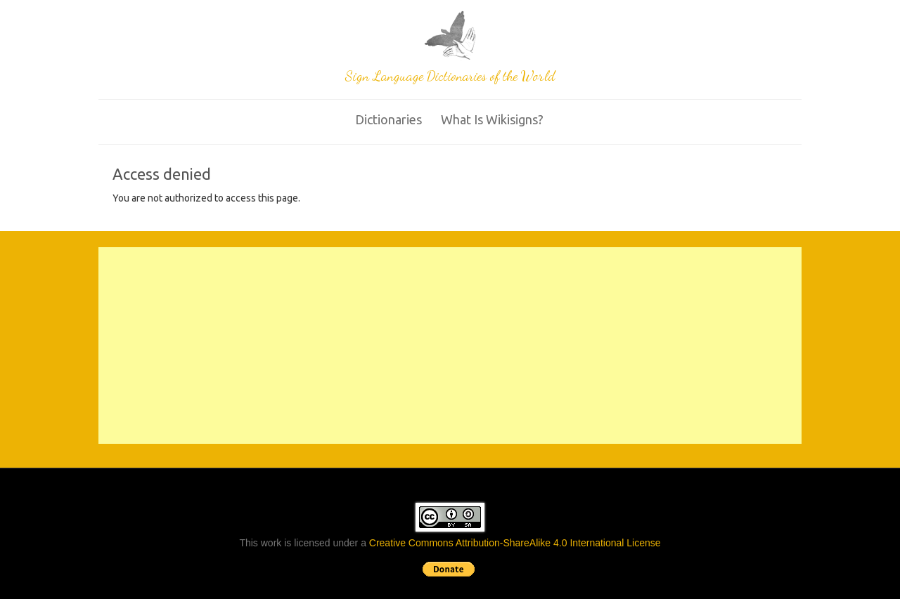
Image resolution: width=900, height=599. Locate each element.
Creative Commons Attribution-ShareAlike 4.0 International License (515, 542)
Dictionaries (388, 119)
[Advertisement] (450, 345)
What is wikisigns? (492, 119)
